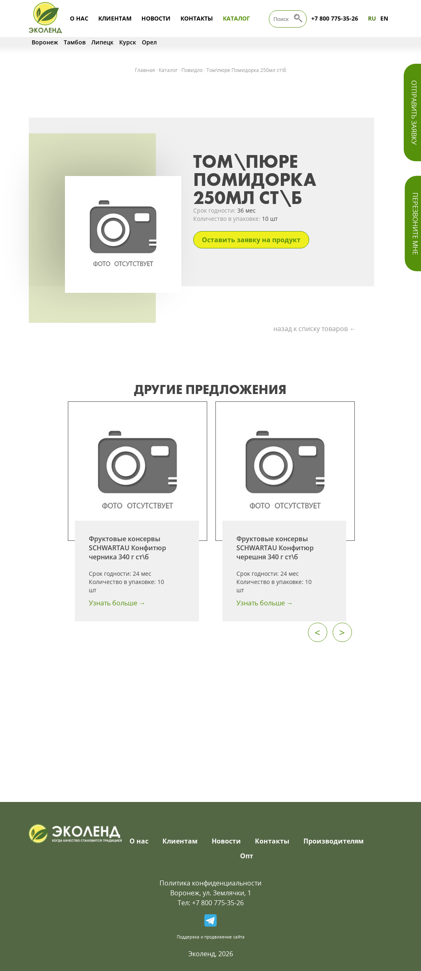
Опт (246, 855)
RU (372, 18)
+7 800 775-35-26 (334, 18)
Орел (149, 42)
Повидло (192, 70)
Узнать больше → (117, 602)
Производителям (333, 841)
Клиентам (115, 18)
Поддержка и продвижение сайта (211, 937)
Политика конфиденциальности (210, 883)
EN (384, 18)
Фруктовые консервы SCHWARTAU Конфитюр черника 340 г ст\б (127, 547)
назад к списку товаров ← (314, 328)
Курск (127, 42)
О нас (79, 18)
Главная (145, 70)
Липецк (102, 42)
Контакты (196, 18)
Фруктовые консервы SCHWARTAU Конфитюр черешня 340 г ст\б (275, 547)
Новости (156, 18)
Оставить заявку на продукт (251, 239)
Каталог (236, 18)
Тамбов (75, 42)
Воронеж (45, 42)
